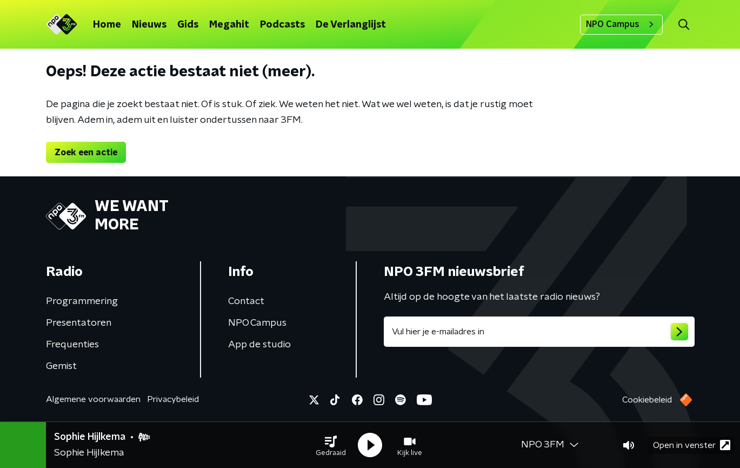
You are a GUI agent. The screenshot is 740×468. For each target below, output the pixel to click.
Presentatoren (78, 323)
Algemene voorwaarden (93, 399)
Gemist (61, 366)
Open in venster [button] (691, 445)
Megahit (229, 25)
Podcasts (282, 25)
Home (107, 25)
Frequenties (72, 345)
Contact (246, 301)
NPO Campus (621, 24)
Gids (187, 25)
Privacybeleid (173, 399)
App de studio (259, 345)
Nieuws (149, 25)
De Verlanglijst (351, 25)
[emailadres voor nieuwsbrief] (539, 332)
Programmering (82, 301)
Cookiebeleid (647, 400)
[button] (331, 445)
